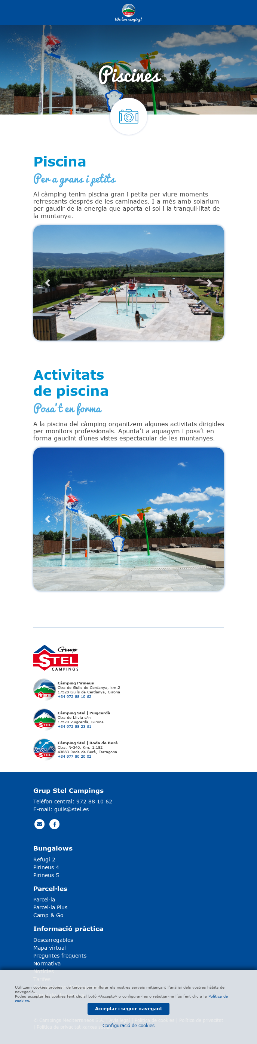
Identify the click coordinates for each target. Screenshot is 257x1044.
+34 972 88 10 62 (74, 696)
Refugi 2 (44, 859)
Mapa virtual (49, 947)
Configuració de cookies (128, 1025)
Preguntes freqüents (59, 955)
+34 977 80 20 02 (74, 756)
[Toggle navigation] (217, 12)
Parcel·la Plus (50, 907)
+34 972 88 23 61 (74, 726)
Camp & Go (48, 915)
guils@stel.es (71, 809)
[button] (47, 283)
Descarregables (53, 940)
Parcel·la (44, 899)
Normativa (47, 963)
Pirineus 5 (46, 875)
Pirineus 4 (46, 867)
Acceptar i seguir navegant (128, 1008)
